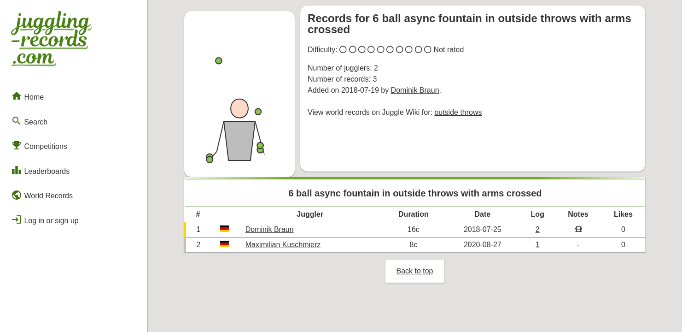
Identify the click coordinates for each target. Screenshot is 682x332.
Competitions (39, 145)
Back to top (414, 271)
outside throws (458, 112)
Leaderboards (40, 170)
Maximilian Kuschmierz (283, 245)
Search (29, 120)
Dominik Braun (415, 90)
